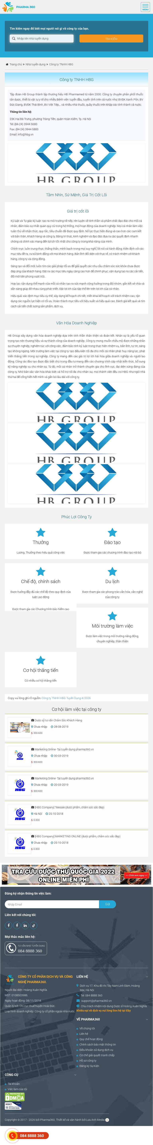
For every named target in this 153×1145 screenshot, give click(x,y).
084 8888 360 (30, 950)
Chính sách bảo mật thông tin (96, 1044)
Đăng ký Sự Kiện (87, 1066)
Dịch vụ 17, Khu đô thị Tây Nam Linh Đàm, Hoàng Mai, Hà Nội (110, 988)
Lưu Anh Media (95, 1119)
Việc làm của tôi (16, 1089)
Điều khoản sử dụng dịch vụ (94, 1049)
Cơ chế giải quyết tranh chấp (95, 1055)
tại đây (126, 1010)
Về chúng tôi (85, 1028)
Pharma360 (47, 1119)
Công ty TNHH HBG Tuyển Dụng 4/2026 (66, 698)
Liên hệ (82, 1033)
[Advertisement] (72, 1135)
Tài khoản (12, 1083)
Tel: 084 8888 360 (91, 995)
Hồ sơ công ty (86, 1060)
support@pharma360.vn (96, 1000)
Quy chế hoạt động (89, 1039)
